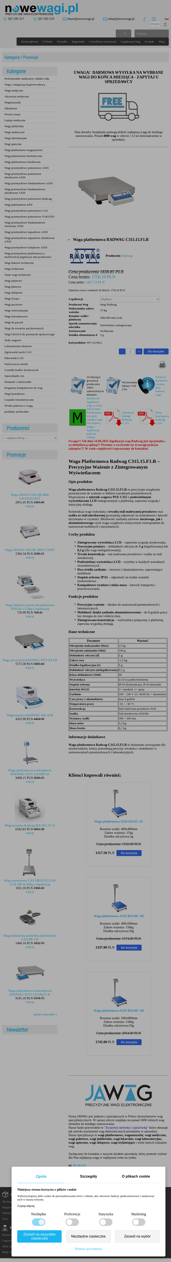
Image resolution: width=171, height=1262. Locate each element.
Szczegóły (88, 1176)
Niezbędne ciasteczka (88, 1236)
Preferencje (72, 1214)
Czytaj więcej (25, 1206)
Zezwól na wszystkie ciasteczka (39, 1236)
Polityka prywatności (88, 1249)
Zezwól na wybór (137, 1236)
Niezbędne (38, 1214)
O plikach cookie (136, 1176)
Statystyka (106, 1214)
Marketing (138, 1214)
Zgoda (41, 1176)
